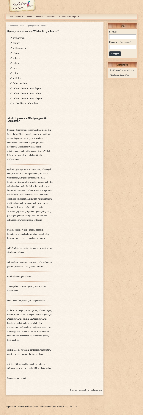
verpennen (23, 300)
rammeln (37, 134)
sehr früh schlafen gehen (40, 368)
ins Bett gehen (22, 323)
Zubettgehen (12, 286)
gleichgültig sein (43, 211)
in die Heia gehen (40, 336)
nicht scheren (39, 203)
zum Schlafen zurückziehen (19, 336)
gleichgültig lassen (15, 216)
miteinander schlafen (16, 151)
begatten (18, 138)
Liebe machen (36, 138)
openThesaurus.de (96, 390)
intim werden (20, 155)
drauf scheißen (26, 195)
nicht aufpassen (45, 262)
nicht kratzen (25, 203)
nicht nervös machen (23, 190)
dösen (16, 53)
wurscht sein (27, 220)
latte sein (38, 220)
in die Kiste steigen (15, 310)
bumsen (10, 130)
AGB (36, 407)
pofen (15, 73)
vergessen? (125, 42)
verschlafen (12, 300)
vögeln (32, 143)
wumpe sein (30, 216)
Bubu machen (20, 83)
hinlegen (30, 315)
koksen (16, 58)
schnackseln (40, 130)
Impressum (11, 407)
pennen (16, 43)
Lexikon (39, 16)
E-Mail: (113, 32)
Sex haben (23, 143)
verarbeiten (45, 350)
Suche (50, 16)
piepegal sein (22, 169)
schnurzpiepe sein (30, 173)
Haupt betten (20, 315)
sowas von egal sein (43, 190)
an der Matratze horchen (25, 103)
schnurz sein (34, 169)
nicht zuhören (36, 266)
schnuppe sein (13, 220)
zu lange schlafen (37, 300)
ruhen (16, 63)
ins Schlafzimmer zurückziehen (35, 331)
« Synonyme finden (16, 25)
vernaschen (12, 143)
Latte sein (16, 173)
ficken (10, 138)
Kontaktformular (25, 407)
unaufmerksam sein (28, 262)
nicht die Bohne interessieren (34, 186)
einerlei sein (42, 216)
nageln (29, 134)
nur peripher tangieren (29, 178)
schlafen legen (45, 310)
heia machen (13, 340)
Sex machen (21, 130)
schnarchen (19, 38)
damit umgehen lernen (17, 354)
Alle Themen (16, 16)
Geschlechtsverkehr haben (29, 147)
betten (10, 315)
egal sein (11, 169)
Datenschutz (45, 407)
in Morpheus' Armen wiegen (27, 98)
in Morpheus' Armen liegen (27, 88)
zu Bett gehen (31, 310)
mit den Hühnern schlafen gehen (22, 364)
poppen (31, 130)
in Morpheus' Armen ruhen (27, 93)
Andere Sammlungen (69, 16)
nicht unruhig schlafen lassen (30, 182)
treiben (26, 138)
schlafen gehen (26, 286)
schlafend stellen (14, 248)
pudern (10, 230)
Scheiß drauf (12, 195)
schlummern (19, 48)
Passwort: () (120, 42)
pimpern (40, 143)
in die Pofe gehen (39, 327)
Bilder (29, 16)
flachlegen (32, 151)
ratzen (16, 68)
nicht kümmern (45, 199)
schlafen (17, 78)
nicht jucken (12, 203)
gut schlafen (26, 276)
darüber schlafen (36, 354)
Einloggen (115, 53)
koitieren (47, 134)
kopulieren (12, 147)
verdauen (25, 350)
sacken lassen (13, 350)
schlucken (34, 350)
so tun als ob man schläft (34, 248)
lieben (40, 151)
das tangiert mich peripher (25, 199)
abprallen (30, 211)
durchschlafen (13, 276)
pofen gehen (25, 327)
